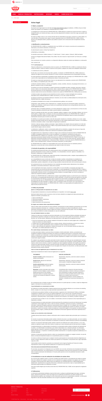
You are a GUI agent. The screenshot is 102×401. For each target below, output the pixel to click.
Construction (44, 390)
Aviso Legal (16, 17)
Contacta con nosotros (78, 395)
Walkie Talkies (29, 394)
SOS (42, 392)
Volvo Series (44, 388)
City (27, 390)
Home (14, 14)
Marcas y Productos (25, 14)
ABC (27, 388)
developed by (49, 399)
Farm (27, 392)
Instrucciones (38, 14)
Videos (57, 14)
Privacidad (35, 399)
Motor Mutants (14, 388)
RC (12, 392)
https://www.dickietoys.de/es (60, 28)
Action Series (14, 390)
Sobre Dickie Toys (67, 14)
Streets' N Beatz (14, 394)
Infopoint (49, 14)
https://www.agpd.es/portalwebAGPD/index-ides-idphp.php (44, 346)
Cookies (40, 399)
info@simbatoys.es (38, 64)
